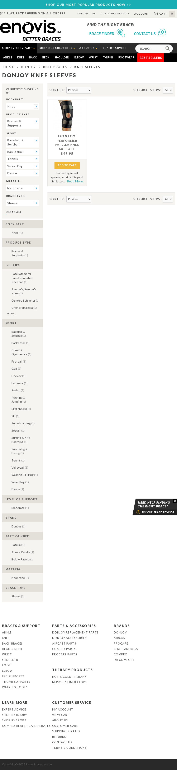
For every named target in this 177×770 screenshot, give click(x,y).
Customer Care (65, 725)
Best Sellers (150, 57)
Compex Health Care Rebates (26, 725)
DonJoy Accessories (69, 638)
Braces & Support (21, 626)
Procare (121, 643)
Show (155, 90)
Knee (20, 57)
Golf (16, 368)
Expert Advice (14, 709)
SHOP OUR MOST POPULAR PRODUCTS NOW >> (88, 4)
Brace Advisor (149, 507)
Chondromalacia (24, 307)
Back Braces (12, 643)
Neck (45, 57)
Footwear (126, 57)
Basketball (20, 343)
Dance (17, 489)
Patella (18, 544)
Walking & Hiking (24, 475)
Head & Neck (12, 649)
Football (18, 361)
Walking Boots (15, 687)
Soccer (18, 430)
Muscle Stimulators (69, 682)
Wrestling (20, 482)
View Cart (61, 715)
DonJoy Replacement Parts (75, 632)
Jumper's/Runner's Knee (23, 291)
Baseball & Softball (18, 334)
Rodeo (17, 390)
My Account (62, 709)
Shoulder (61, 57)
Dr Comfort (124, 659)
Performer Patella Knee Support (67, 144)
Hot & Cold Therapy (69, 676)
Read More (75, 181)
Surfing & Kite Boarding (20, 440)
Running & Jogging (18, 399)
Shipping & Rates (66, 731)
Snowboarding (23, 423)
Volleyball (19, 467)
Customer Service (114, 13)
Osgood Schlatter (25, 300)
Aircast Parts (64, 643)
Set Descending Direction (95, 90)
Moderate (20, 508)
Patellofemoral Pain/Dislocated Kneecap (22, 278)
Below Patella (22, 559)
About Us (60, 720)
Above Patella (22, 552)
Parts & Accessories (74, 626)
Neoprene (20, 577)
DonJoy (18, 526)
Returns (59, 736)
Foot (6, 665)
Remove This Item (36, 106)
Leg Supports (13, 676)
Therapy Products (72, 670)
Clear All (13, 212)
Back (33, 57)
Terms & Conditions (69, 747)
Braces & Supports (19, 253)
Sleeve (17, 596)
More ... (12, 313)
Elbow (79, 57)
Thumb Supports (16, 681)
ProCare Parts (64, 654)
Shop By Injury (14, 715)
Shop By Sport (14, 720)
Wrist (93, 57)
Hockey (18, 376)
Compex (120, 654)
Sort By (56, 90)
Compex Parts (64, 649)
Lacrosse (19, 383)
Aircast (120, 638)
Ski (15, 416)
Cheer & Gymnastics (21, 352)
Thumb (108, 57)
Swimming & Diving (19, 451)
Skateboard (21, 409)
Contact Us (86, 13)
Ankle (7, 57)
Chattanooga (126, 649)
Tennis (18, 460)
